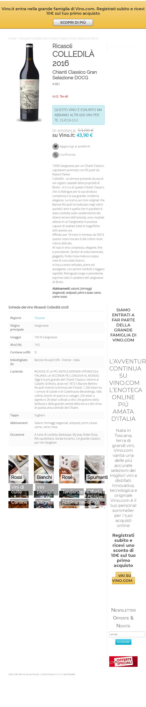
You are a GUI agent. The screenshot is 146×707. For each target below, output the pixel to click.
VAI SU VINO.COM (122, 578)
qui (75, 120)
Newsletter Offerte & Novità (123, 617)
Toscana (39, 318)
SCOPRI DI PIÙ (73, 22)
